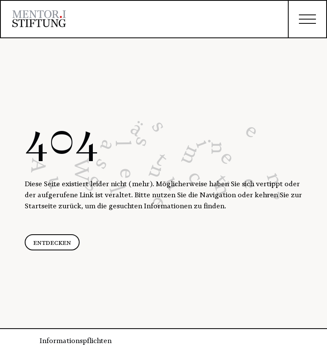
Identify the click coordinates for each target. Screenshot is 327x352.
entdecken (52, 242)
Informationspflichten (76, 340)
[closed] (307, 19)
